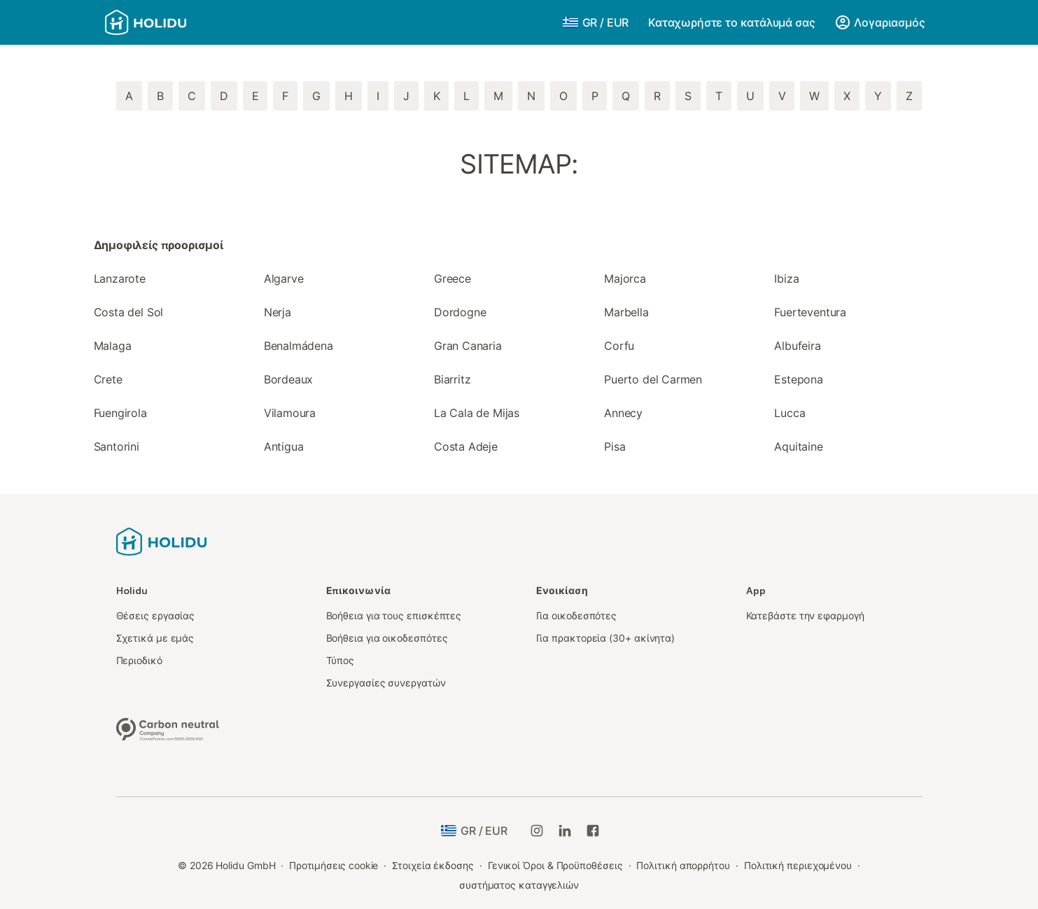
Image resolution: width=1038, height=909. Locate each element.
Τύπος (340, 660)
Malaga (113, 346)
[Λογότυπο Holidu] (174, 22)
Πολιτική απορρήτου (683, 865)
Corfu (619, 346)
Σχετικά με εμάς (155, 638)
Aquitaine (798, 446)
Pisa (614, 446)
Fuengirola (120, 413)
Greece (452, 279)
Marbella (626, 312)
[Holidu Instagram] (536, 830)
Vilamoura (290, 413)
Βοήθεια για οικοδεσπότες (387, 638)
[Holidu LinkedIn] (564, 830)
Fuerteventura (810, 312)
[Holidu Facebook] (592, 830)
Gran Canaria (468, 346)
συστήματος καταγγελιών (519, 885)
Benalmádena (298, 346)
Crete (108, 379)
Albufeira (797, 346)
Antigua (284, 446)
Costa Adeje (466, 446)
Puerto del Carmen (653, 379)
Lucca (789, 413)
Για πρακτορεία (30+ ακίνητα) (605, 638)
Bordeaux (289, 379)
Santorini (116, 446)
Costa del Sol (129, 312)
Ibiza (786, 279)
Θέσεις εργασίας (155, 615)
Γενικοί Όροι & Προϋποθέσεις (555, 865)
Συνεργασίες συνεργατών (386, 683)
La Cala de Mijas (476, 413)
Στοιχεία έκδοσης (433, 865)
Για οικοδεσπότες (576, 615)
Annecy (623, 413)
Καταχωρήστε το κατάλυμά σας (731, 22)
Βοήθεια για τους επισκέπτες (394, 615)
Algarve (284, 279)
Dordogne (460, 312)
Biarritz (452, 379)
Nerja (277, 312)
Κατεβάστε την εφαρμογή (805, 615)
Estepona (798, 379)
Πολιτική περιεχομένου (798, 865)
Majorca (625, 279)
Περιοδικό (139, 660)
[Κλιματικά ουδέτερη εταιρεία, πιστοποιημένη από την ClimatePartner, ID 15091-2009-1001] (168, 728)
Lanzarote (120, 279)
